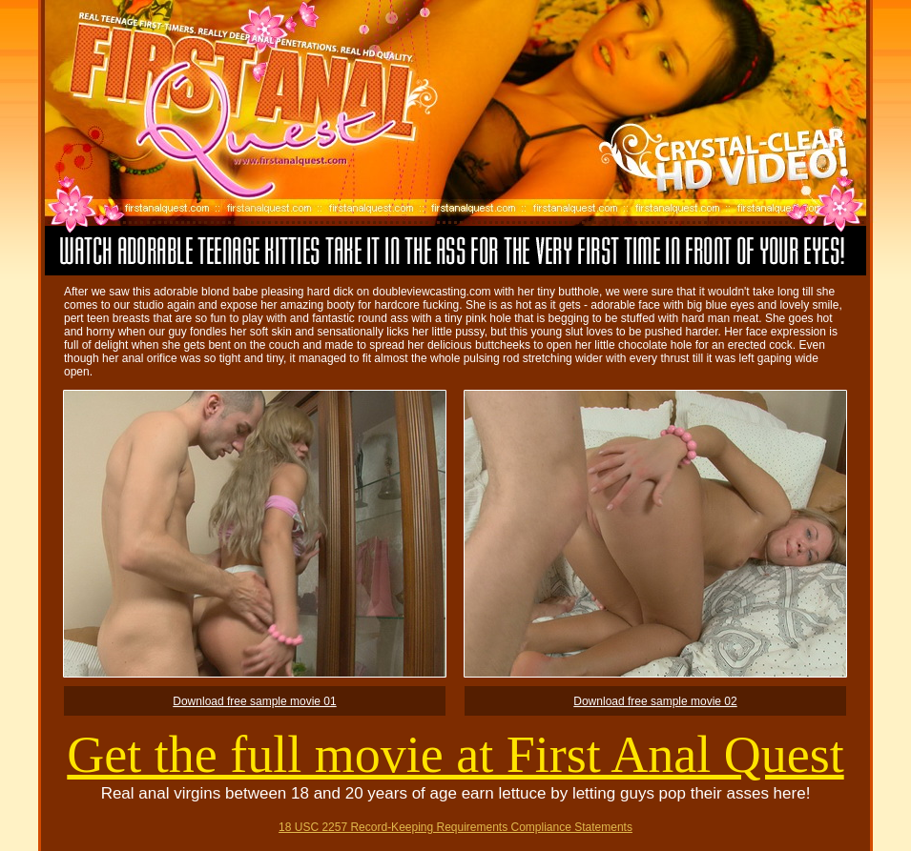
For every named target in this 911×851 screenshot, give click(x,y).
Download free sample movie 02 (654, 701)
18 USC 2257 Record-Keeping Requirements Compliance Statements (455, 827)
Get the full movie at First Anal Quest (455, 754)
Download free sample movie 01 (254, 701)
